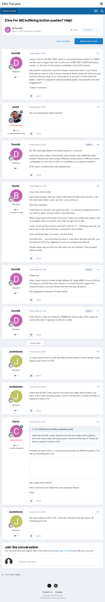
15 (16, 77)
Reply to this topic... (27, 562)
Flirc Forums (11, 4)
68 (16, 210)
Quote (38, 96)
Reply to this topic (88, 41)
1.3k (16, 445)
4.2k (16, 131)
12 (16, 375)
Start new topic (63, 41)
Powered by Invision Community (52, 598)
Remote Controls (33, 31)
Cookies (58, 592)
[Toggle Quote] (33, 429)
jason (15, 106)
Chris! (15, 421)
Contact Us (47, 592)
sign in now (64, 551)
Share (74, 30)
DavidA (18, 28)
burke (15, 185)
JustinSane (16, 351)
